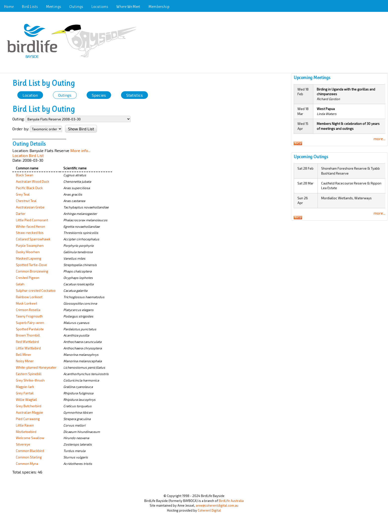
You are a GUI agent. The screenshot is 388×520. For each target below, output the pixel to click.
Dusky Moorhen (28, 252)
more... (379, 138)
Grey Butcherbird (28, 406)
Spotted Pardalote (30, 329)
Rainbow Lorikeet (29, 297)
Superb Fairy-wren (30, 323)
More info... (80, 150)
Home (9, 6)
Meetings (53, 6)
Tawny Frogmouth (29, 316)
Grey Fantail (25, 393)
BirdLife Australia (231, 501)
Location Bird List (28, 155)
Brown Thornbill (28, 335)
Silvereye (23, 444)
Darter (20, 214)
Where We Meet (128, 6)
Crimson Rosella (28, 310)
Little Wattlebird (28, 348)
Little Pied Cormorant (32, 220)
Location (30, 95)
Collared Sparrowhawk (33, 239)
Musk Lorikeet (26, 303)
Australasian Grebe (30, 207)
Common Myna (27, 464)
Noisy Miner (25, 361)
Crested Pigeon (27, 278)
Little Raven (25, 425)
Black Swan (24, 175)
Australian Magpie (29, 412)
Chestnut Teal (26, 201)
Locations (99, 6)
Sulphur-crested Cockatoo (36, 291)
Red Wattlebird (27, 342)
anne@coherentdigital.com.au (217, 505)
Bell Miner (23, 355)
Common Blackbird (30, 451)
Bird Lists (30, 6)
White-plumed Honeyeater (36, 367)
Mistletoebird (26, 432)
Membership (159, 6)
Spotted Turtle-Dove (31, 265)
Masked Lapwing (28, 258)
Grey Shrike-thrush (30, 380)
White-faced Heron (30, 226)
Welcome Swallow (30, 438)
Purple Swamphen (30, 246)
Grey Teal (23, 194)
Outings (76, 6)
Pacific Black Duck (29, 188)
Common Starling (29, 457)
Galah (20, 284)
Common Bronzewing (32, 271)
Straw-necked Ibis (30, 233)
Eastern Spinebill (29, 374)
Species (99, 95)
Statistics (134, 95)
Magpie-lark (25, 387)
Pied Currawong (28, 419)
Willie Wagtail (26, 400)
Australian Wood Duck (32, 181)
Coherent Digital (209, 510)
